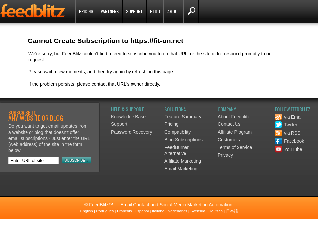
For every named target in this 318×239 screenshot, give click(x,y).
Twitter (286, 124)
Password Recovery (131, 132)
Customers (229, 139)
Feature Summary (182, 116)
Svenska (197, 211)
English (86, 211)
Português (105, 211)
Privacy (225, 155)
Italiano (158, 211)
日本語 (232, 211)
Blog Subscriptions (183, 139)
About (173, 11)
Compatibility (177, 132)
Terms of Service (235, 147)
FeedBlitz (33, 12)
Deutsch (215, 211)
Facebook (289, 141)
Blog (155, 11)
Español (142, 211)
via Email (289, 117)
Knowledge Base (128, 116)
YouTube (288, 149)
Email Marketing (180, 168)
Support (134, 11)
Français (124, 211)
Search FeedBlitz (191, 11)
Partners (110, 11)
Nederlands (177, 211)
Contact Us (229, 124)
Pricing (86, 11)
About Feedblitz (234, 116)
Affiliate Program (235, 132)
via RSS (287, 133)
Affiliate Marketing (182, 161)
